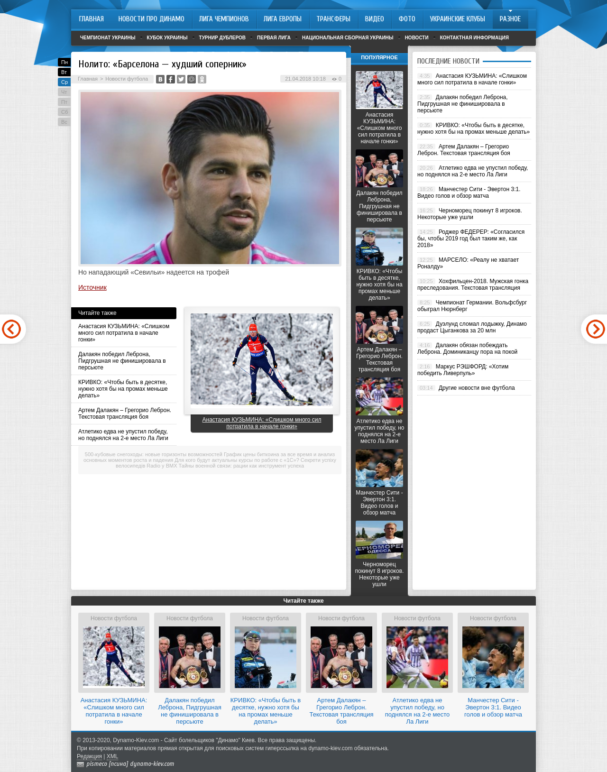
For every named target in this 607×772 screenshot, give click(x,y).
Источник (92, 287)
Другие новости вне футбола (477, 388)
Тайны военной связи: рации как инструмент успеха (241, 466)
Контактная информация (474, 37)
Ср (64, 82)
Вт (64, 72)
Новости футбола (126, 79)
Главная (88, 79)
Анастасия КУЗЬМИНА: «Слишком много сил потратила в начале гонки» (123, 333)
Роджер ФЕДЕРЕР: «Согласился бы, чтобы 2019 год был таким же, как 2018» (470, 238)
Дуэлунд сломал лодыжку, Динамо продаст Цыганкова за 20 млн (472, 327)
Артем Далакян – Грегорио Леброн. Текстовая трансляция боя (124, 413)
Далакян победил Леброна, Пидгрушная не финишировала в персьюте (122, 361)
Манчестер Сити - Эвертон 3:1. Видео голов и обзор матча (379, 502)
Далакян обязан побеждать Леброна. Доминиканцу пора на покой (467, 348)
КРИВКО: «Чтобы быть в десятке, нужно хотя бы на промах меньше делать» (123, 389)
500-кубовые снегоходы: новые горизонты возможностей (153, 454)
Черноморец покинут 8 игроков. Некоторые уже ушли (379, 574)
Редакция (89, 756)
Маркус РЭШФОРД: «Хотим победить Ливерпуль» (462, 370)
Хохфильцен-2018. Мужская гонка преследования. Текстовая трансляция (472, 284)
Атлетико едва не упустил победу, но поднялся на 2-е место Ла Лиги (123, 434)
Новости (417, 37)
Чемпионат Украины (108, 37)
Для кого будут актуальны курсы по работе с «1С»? (237, 460)
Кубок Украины (167, 37)
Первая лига (274, 37)
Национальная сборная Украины (348, 37)
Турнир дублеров (222, 37)
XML (113, 756)
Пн (64, 62)
